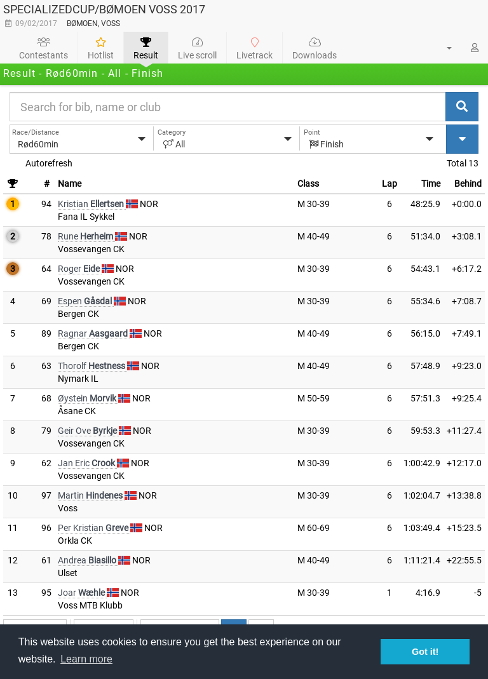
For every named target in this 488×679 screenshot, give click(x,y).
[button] (441, 48)
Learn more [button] (86, 659)
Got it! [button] (425, 652)
